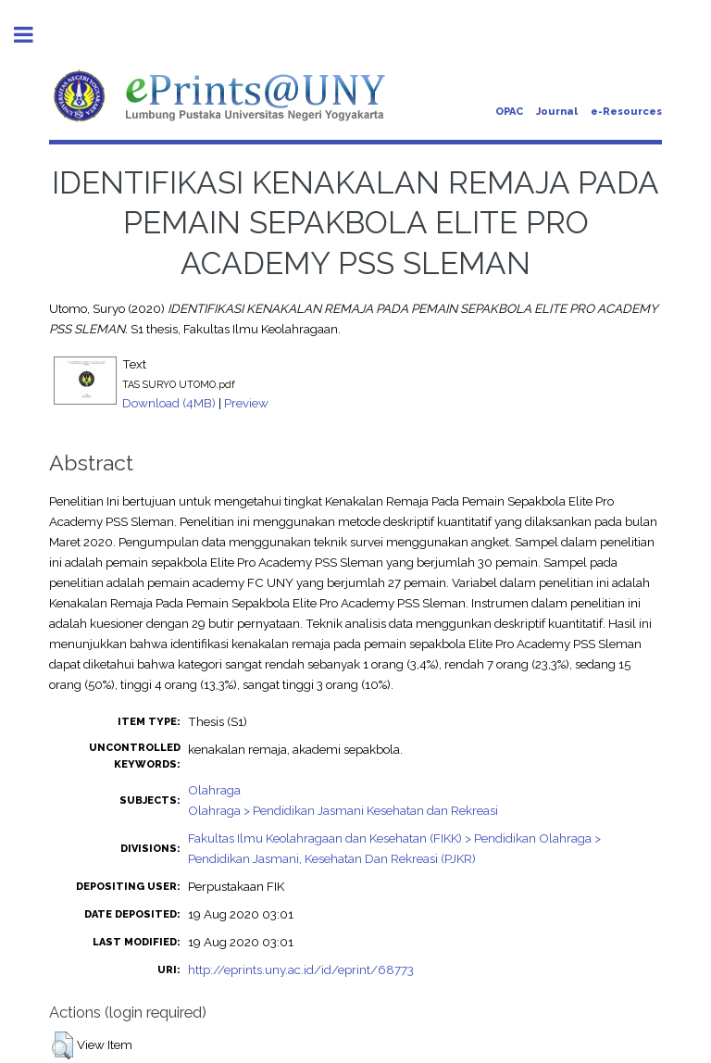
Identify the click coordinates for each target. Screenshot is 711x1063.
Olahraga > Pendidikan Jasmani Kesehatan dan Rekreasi (343, 810)
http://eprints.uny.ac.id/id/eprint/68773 (301, 969)
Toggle (33, 34)
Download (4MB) (169, 402)
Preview (246, 402)
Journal (557, 112)
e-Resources (626, 112)
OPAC (509, 112)
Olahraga (214, 789)
